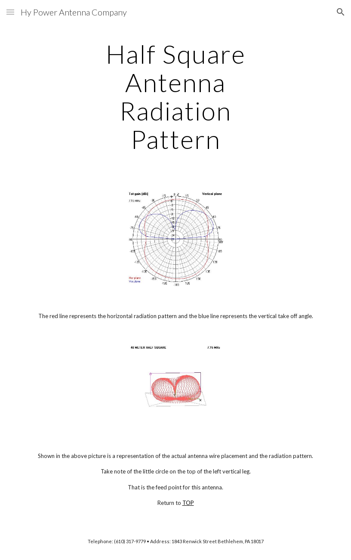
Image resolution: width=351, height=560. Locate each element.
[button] (10, 12)
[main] (175, 96)
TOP (188, 502)
